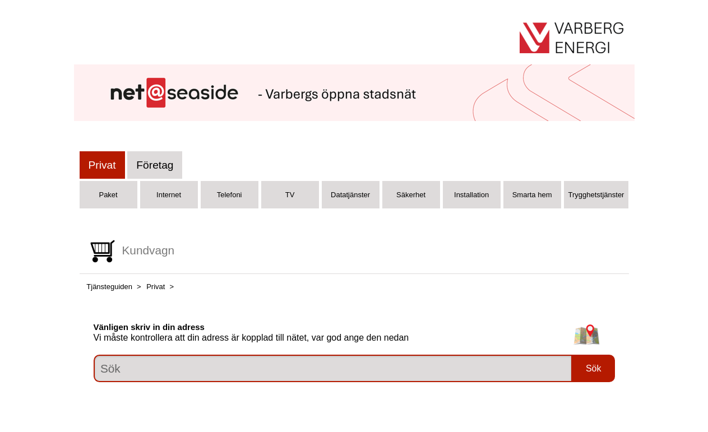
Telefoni (229, 195)
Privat (102, 165)
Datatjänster (350, 195)
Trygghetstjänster (596, 195)
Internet (168, 195)
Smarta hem (532, 195)
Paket (108, 195)
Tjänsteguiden (109, 286)
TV (290, 195)
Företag (154, 165)
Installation (471, 195)
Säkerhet (410, 195)
